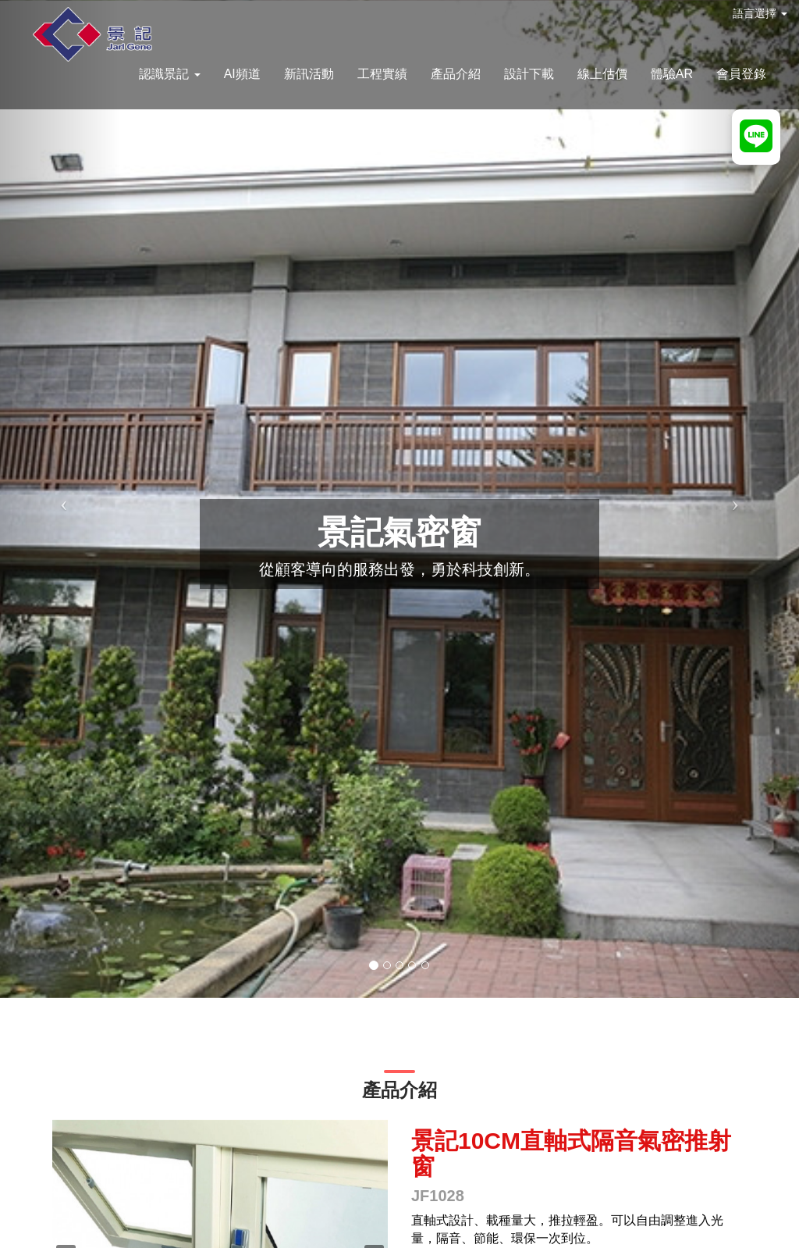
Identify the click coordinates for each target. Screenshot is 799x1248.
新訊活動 (309, 73)
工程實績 (382, 73)
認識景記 (169, 73)
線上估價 (602, 73)
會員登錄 (741, 73)
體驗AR (672, 73)
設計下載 (529, 73)
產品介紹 (456, 73)
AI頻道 (242, 73)
